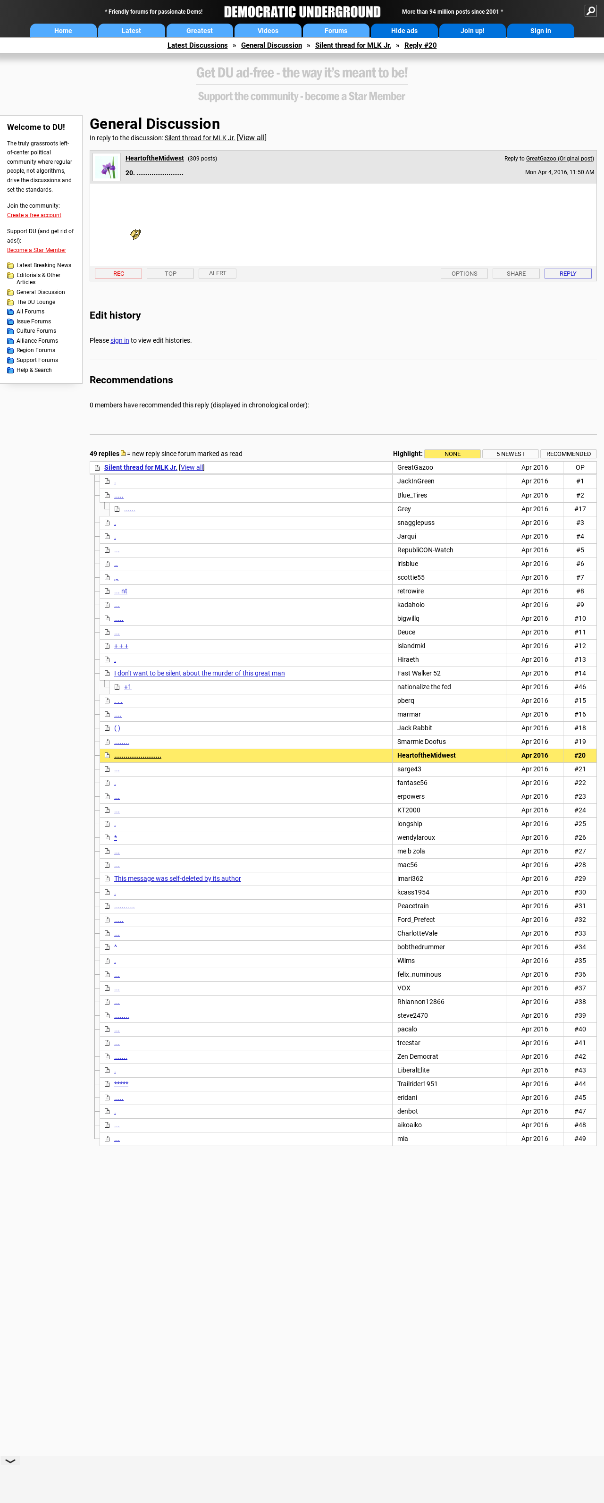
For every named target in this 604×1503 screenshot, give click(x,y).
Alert (217, 273)
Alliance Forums (37, 341)
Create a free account (34, 215)
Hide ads (404, 30)
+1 (128, 687)
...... (129, 509)
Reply (568, 273)
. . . (118, 700)
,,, (116, 577)
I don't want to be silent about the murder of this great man (199, 673)
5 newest (510, 453)
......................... (137, 755)
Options (465, 273)
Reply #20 (420, 45)
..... (119, 495)
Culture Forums (36, 331)
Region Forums (36, 350)
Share (516, 273)
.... (118, 714)
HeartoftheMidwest (155, 158)
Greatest (199, 30)
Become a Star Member (36, 250)
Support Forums (37, 360)
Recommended (568, 453)
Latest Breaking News (44, 265)
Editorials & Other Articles (38, 279)
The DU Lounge (36, 302)
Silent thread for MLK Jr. (353, 45)
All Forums (30, 311)
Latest (131, 30)
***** (121, 1084)
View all (252, 137)
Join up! (473, 30)
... (117, 550)
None (453, 453)
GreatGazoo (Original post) (560, 158)
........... (124, 906)
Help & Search (34, 370)
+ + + (121, 646)
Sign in (540, 30)
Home (63, 30)
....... (120, 1056)
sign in (119, 340)
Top (170, 273)
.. (116, 563)
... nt (120, 591)
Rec (118, 273)
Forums (336, 30)
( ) (117, 728)
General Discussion (271, 45)
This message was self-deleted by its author (177, 878)
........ (121, 741)
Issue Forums (34, 321)
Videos (268, 30)
